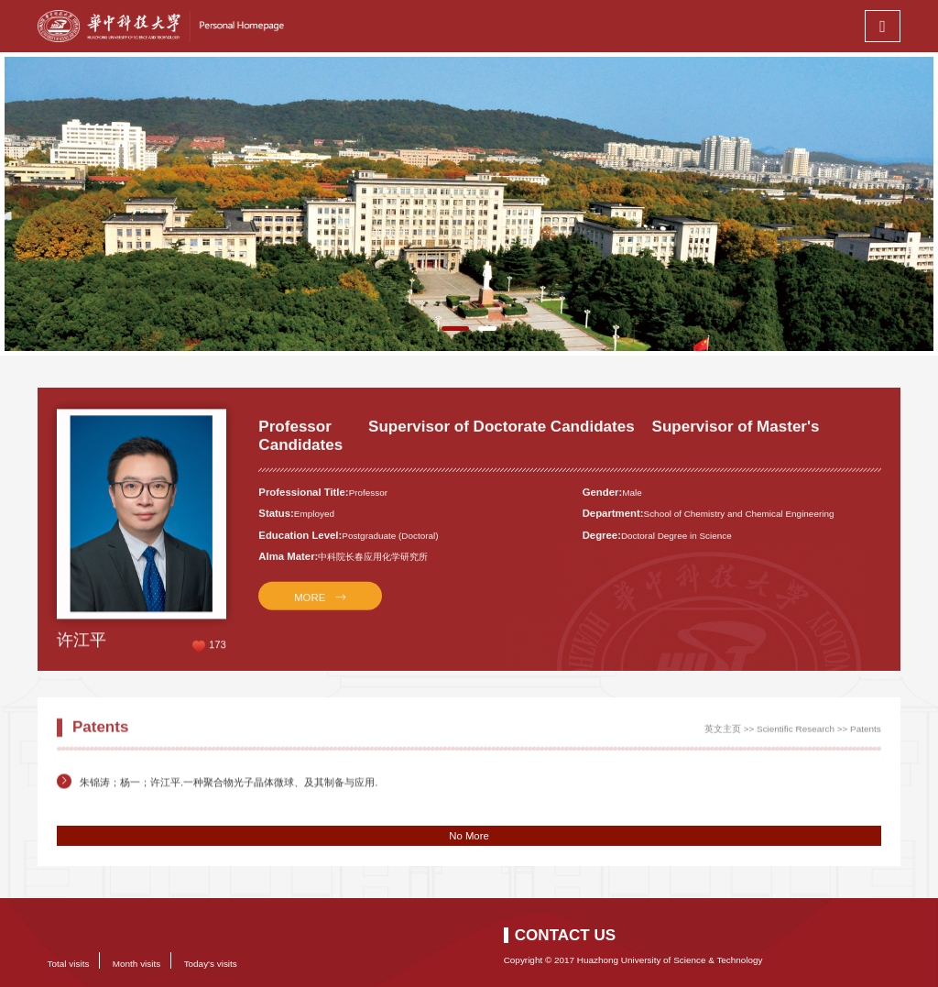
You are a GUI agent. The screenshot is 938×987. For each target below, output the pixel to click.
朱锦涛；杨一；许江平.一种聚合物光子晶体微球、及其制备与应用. (228, 793)
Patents (865, 735)
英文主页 (722, 735)
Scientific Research (795, 735)
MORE (310, 617)
